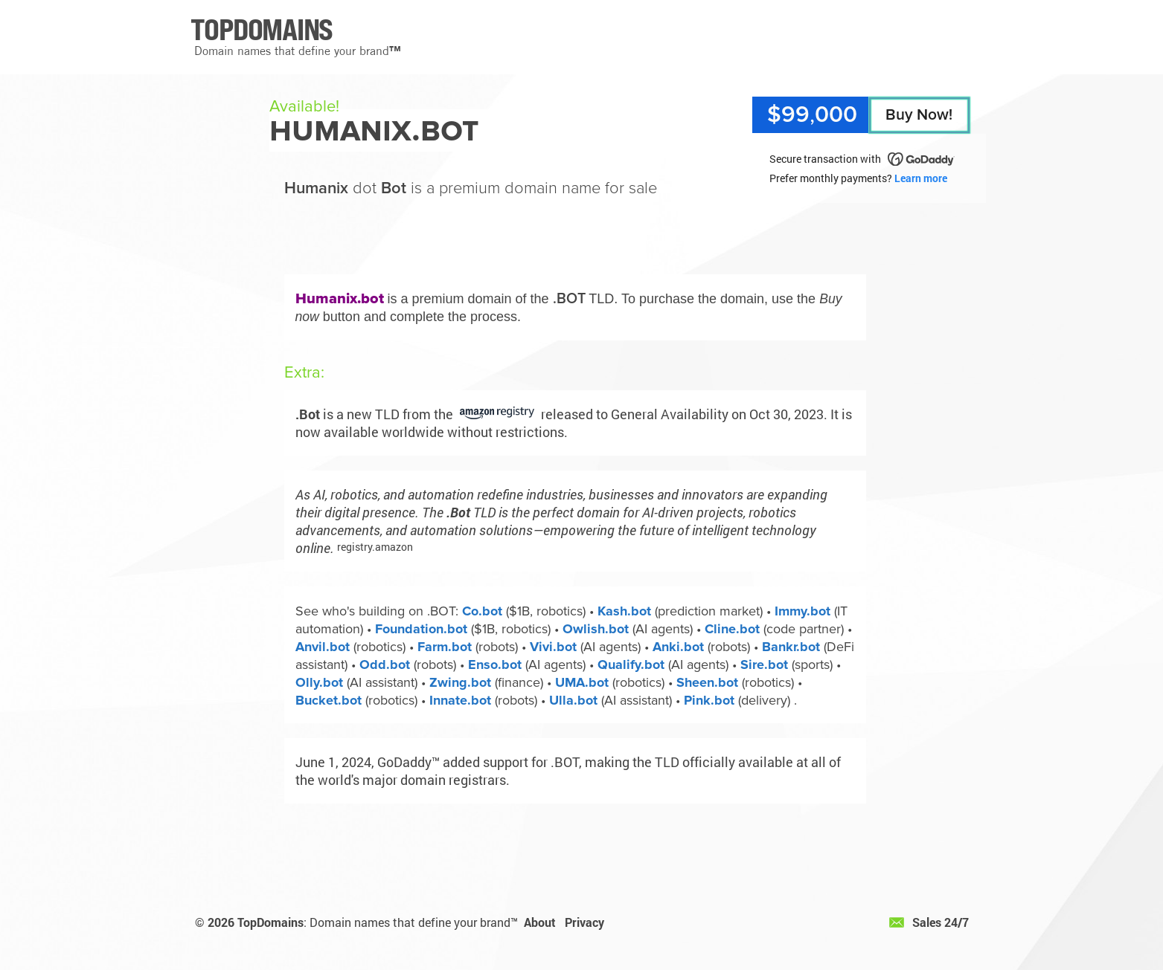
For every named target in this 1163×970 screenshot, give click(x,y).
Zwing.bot (460, 682)
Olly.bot (319, 682)
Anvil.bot (322, 646)
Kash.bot (624, 611)
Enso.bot (495, 664)
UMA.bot (582, 682)
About (540, 922)
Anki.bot (678, 646)
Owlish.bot (596, 629)
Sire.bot (764, 664)
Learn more (920, 178)
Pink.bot (709, 700)
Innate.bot (460, 700)
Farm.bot (444, 646)
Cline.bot (732, 629)
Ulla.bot (573, 700)
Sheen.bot (707, 682)
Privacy (584, 922)
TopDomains (270, 922)
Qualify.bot (630, 664)
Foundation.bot (421, 629)
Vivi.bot (553, 646)
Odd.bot (384, 664)
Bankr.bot (791, 646)
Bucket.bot (328, 700)
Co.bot (482, 611)
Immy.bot (802, 611)
